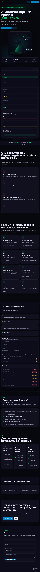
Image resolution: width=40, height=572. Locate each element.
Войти (29, 1)
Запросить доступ (34, 1)
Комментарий (10, 552)
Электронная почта (8, 548)
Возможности (15, 567)
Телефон (6, 544)
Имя (6, 540)
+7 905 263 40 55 (26, 567)
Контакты (10, 569)
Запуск (20, 567)
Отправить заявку (11, 559)
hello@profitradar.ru (26, 569)
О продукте (10, 567)
